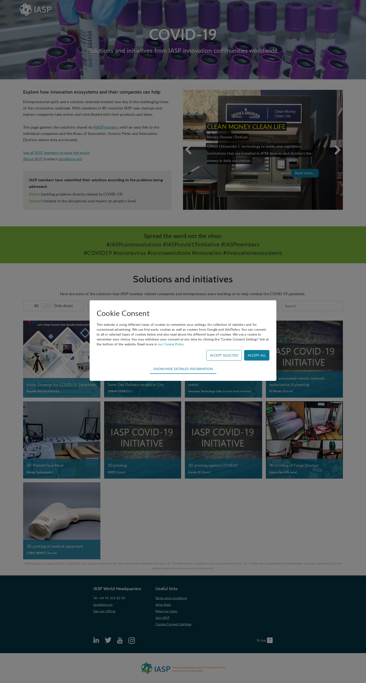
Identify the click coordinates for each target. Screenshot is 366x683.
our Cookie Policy (171, 344)
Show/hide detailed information (183, 368)
